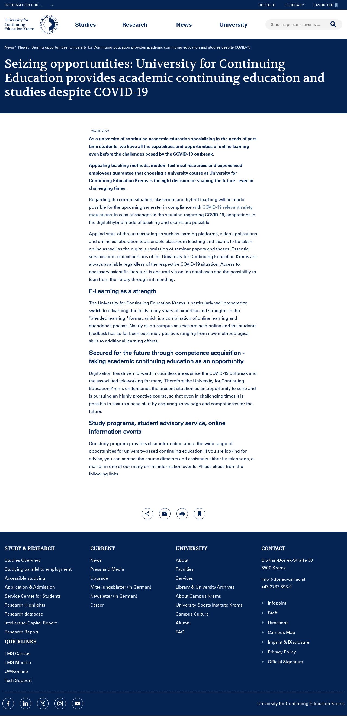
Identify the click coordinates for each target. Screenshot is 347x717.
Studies (85, 24)
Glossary (292, 5)
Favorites (324, 5)
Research (134, 24)
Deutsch (267, 5)
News (184, 24)
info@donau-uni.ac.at (283, 579)
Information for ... (30, 5)
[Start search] (333, 24)
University (233, 24)
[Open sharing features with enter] (147, 513)
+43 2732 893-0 (276, 586)
